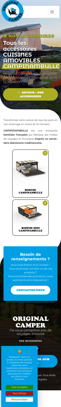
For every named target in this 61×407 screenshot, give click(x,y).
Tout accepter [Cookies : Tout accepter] (19, 387)
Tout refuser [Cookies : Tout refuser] (19, 393)
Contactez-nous (30, 290)
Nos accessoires (30, 340)
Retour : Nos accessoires (31, 94)
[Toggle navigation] (52, 12)
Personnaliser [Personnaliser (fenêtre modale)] (19, 399)
